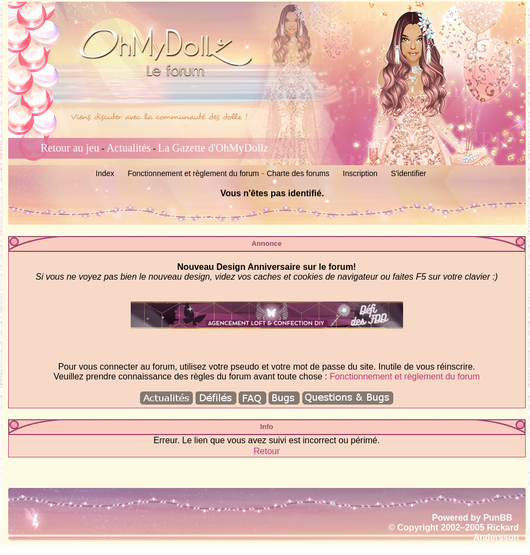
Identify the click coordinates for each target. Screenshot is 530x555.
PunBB (497, 517)
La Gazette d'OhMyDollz (213, 148)
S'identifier (409, 173)
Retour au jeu (70, 148)
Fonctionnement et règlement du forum (193, 173)
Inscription (360, 173)
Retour (266, 451)
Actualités (129, 148)
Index (105, 173)
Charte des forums (298, 173)
